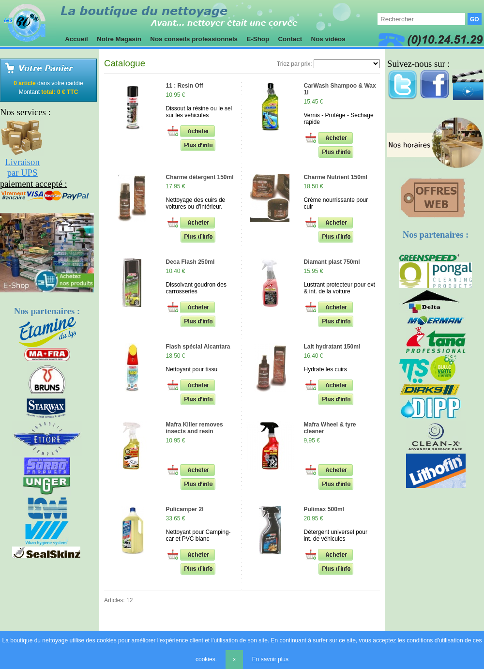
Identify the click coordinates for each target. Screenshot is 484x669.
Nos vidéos (328, 39)
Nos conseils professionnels (194, 39)
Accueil (76, 39)
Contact (290, 39)
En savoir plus (270, 659)
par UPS (22, 172)
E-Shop (258, 39)
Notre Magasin (119, 39)
